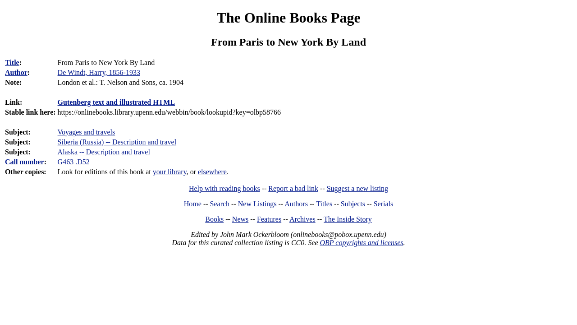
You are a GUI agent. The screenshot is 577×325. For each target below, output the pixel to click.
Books (214, 219)
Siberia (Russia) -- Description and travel (117, 142)
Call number (24, 162)
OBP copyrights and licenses (361, 242)
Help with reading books (224, 188)
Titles (324, 204)
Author (16, 72)
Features (269, 219)
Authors (296, 204)
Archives (302, 219)
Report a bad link (293, 188)
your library (170, 172)
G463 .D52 (74, 162)
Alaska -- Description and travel (104, 152)
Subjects (353, 204)
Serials (384, 204)
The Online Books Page (288, 17)
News (240, 219)
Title (12, 62)
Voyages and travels (86, 132)
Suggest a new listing (357, 188)
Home (192, 204)
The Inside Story (348, 219)
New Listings (257, 204)
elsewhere (212, 172)
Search (220, 204)
